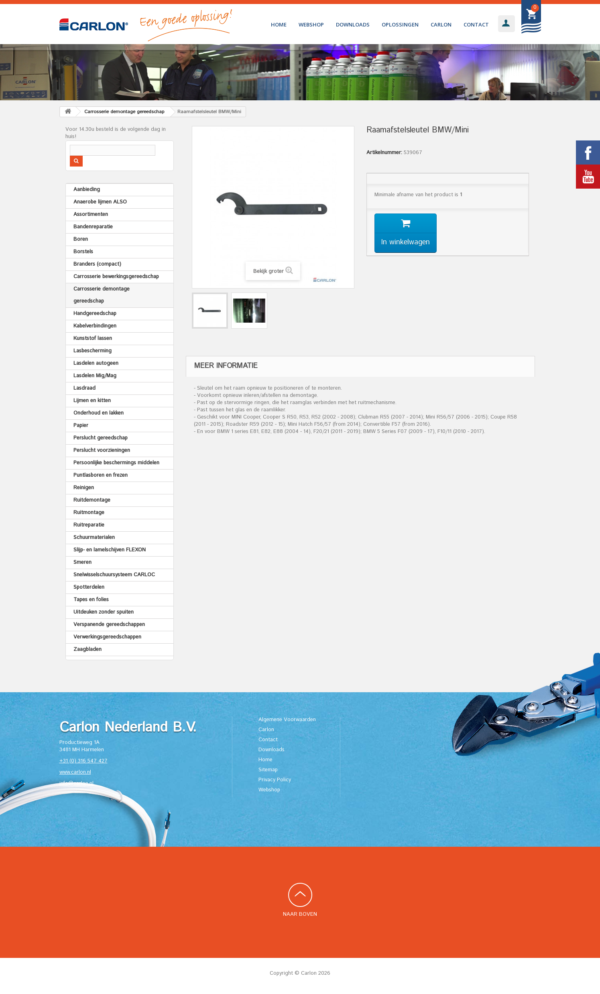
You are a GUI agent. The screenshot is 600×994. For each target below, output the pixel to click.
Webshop (311, 24)
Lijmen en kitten (92, 401)
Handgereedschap (94, 313)
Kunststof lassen (92, 338)
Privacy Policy (274, 780)
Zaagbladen (87, 649)
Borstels (83, 252)
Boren (80, 239)
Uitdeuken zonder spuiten (103, 612)
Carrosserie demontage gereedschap (101, 295)
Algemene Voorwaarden (287, 720)
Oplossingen (400, 24)
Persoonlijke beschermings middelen (116, 463)
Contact (476, 24)
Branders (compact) (97, 264)
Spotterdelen (88, 587)
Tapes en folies (91, 600)
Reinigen (83, 488)
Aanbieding (86, 189)
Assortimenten (90, 214)
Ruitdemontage (91, 500)
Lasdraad (84, 388)
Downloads (353, 24)
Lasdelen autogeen (95, 363)
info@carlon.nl (76, 783)
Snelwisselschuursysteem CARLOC (114, 575)
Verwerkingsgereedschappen (107, 637)
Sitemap (268, 770)
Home (279, 24)
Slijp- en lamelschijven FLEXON (109, 550)
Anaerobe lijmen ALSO (100, 202)
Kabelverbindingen (94, 326)
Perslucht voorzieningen (101, 450)
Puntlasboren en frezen (100, 475)
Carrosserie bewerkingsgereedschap (116, 277)
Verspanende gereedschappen (109, 624)
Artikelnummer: (384, 153)
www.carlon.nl (75, 772)
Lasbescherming (92, 351)
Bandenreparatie (93, 227)
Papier (80, 425)
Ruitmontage (88, 512)
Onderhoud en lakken (98, 413)
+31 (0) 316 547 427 (83, 761)
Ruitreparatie (88, 525)
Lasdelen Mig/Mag (94, 376)
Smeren (82, 562)
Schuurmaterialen (94, 537)
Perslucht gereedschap (100, 438)
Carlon (441, 24)
